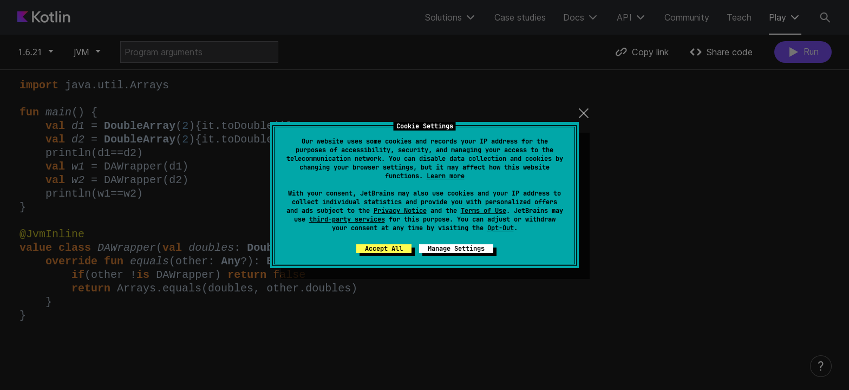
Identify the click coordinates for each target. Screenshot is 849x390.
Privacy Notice (400, 210)
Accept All (384, 248)
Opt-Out (500, 228)
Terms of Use (483, 210)
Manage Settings (456, 248)
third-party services (347, 219)
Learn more (446, 176)
